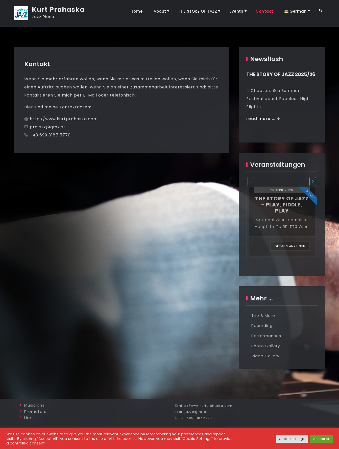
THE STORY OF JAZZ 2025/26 (280, 74)
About (160, 11)
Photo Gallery (265, 345)
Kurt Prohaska (58, 9)
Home (136, 11)
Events (236, 11)
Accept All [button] (321, 438)
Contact (264, 11)
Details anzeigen (290, 246)
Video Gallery (265, 356)
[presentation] (251, 181)
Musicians (34, 405)
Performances (266, 335)
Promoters (35, 411)
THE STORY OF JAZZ (198, 11)
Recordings (263, 325)
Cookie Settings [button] (292, 438)
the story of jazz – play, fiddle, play (282, 204)
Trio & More (263, 315)
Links (29, 417)
